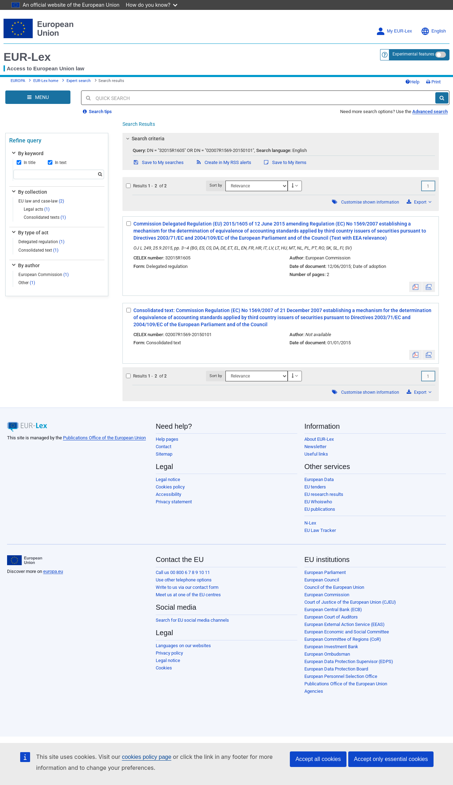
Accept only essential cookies (391, 759)
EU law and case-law (41, 201)
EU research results (323, 494)
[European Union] (24, 560)
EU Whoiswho (318, 501)
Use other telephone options (184, 579)
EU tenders (315, 487)
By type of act (29, 232)
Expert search (79, 80)
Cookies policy (170, 487)
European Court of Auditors (331, 617)
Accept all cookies (318, 759)
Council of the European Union (334, 587)
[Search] (441, 98)
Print (433, 81)
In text (57, 162)
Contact (163, 446)
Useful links (316, 454)
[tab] (280, 138)
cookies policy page (146, 757)
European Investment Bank (331, 646)
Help (412, 81)
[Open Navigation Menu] (37, 97)
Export (419, 202)
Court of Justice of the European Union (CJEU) (350, 602)
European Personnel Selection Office (340, 676)
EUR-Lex (27, 57)
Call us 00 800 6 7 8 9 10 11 (183, 572)
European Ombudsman (327, 654)
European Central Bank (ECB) (333, 609)
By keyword (27, 153)
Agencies (313, 691)
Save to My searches (158, 162)
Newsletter (315, 446)
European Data (319, 479)
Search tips (97, 111)
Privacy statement (174, 501)
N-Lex (310, 523)
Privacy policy (169, 653)
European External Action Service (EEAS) (344, 624)
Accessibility (168, 494)
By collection (29, 192)
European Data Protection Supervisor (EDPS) (348, 661)
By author (25, 265)
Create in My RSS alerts (223, 162)
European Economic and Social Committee (346, 631)
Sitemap (164, 454)
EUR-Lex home (45, 80)
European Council (321, 579)
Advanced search (430, 111)
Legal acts (37, 209)
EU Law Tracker (320, 530)
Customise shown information (370, 202)
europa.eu (53, 571)
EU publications (319, 509)
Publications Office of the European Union (104, 437)
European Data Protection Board (336, 669)
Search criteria (144, 138)
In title (26, 162)
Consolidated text (38, 250)
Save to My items (284, 162)
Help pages (167, 439)
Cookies (164, 667)
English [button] (433, 31)
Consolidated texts (45, 217)
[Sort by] (256, 186)
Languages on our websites (183, 645)
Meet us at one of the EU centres (188, 594)
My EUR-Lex (394, 31)
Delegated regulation (41, 241)
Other (26, 282)
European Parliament (325, 572)
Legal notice (168, 479)
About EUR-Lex (319, 439)
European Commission (43, 274)
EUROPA (18, 80)
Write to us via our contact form (187, 587)
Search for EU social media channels (192, 620)
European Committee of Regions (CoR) (342, 639)
